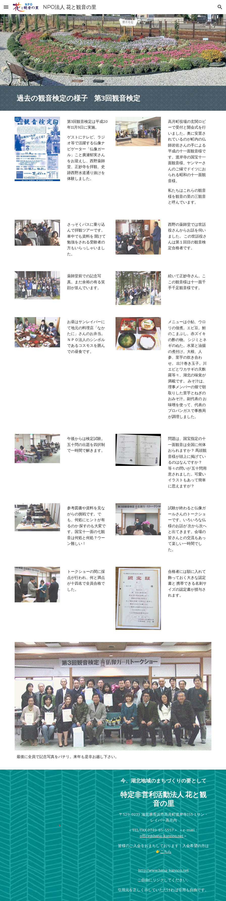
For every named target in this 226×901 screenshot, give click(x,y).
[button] (6, 7)
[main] (113, 98)
